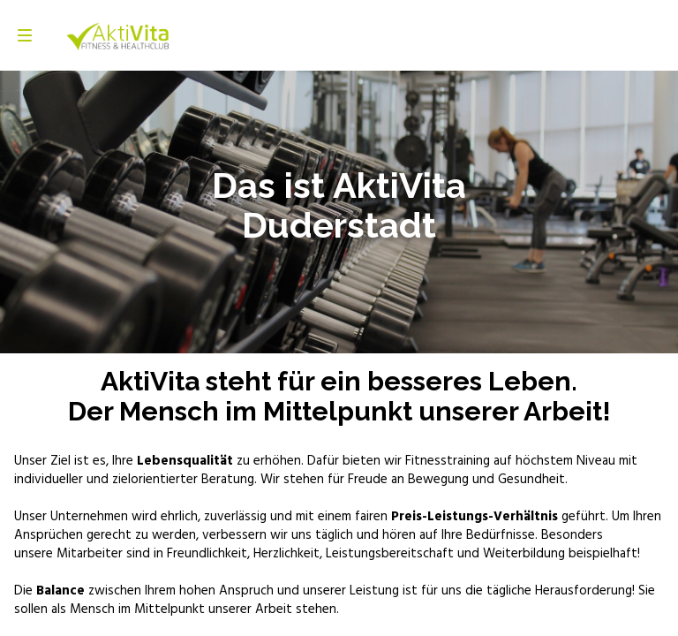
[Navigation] (24, 35)
